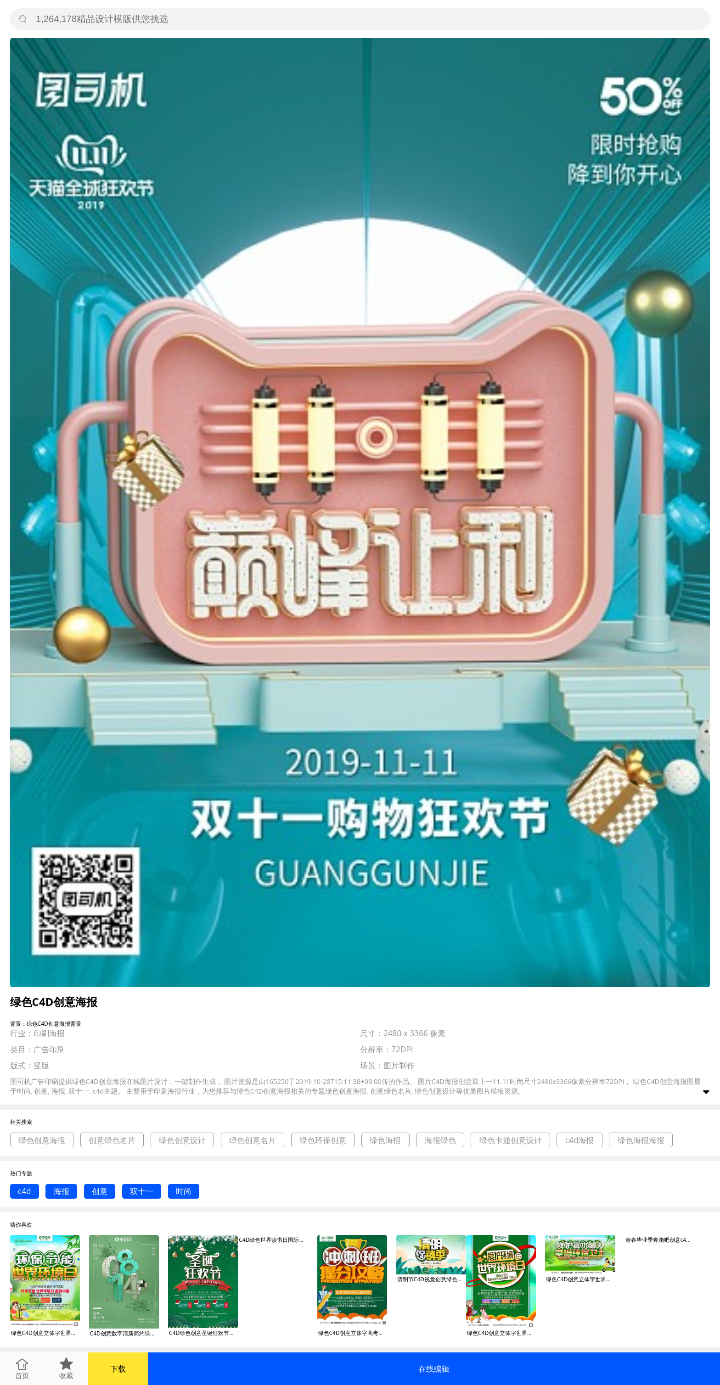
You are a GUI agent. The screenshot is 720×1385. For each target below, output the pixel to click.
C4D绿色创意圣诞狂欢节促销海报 (203, 1333)
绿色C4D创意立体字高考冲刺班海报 (352, 1333)
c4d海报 (579, 1140)
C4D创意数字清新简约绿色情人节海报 (124, 1333)
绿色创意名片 (252, 1140)
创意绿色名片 (112, 1140)
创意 (99, 1191)
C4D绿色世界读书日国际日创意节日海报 (273, 1240)
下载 (118, 1368)
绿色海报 (385, 1140)
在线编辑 (434, 1368)
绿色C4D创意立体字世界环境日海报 (45, 1333)
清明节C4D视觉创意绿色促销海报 (431, 1279)
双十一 (141, 1191)
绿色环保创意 (322, 1140)
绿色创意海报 (41, 1140)
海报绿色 (440, 1140)
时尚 (183, 1191)
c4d (24, 1191)
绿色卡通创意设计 (510, 1140)
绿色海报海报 (641, 1140)
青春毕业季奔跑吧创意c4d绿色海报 (659, 1240)
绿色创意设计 (182, 1140)
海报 (61, 1191)
